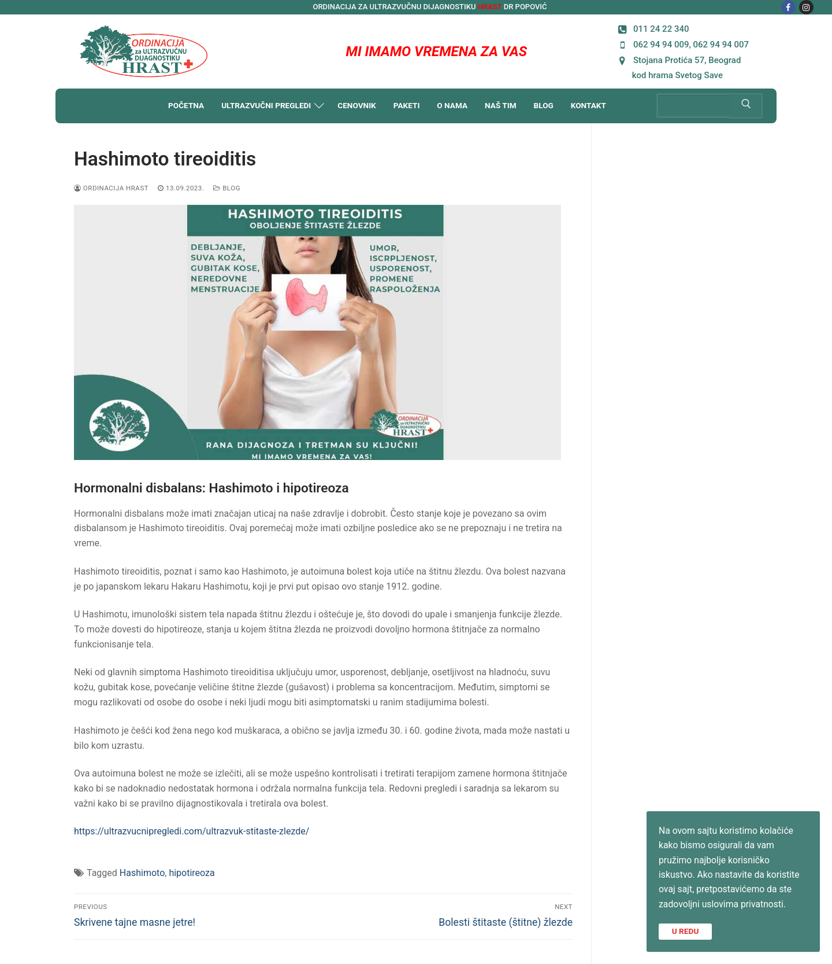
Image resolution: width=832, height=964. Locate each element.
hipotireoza (191, 872)
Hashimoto (142, 872)
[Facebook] (788, 7)
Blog (226, 188)
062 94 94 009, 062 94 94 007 (682, 44)
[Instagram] (806, 7)
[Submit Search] (746, 106)
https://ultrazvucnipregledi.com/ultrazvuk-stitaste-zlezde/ (191, 831)
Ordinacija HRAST (111, 188)
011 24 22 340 (652, 28)
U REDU (685, 930)
